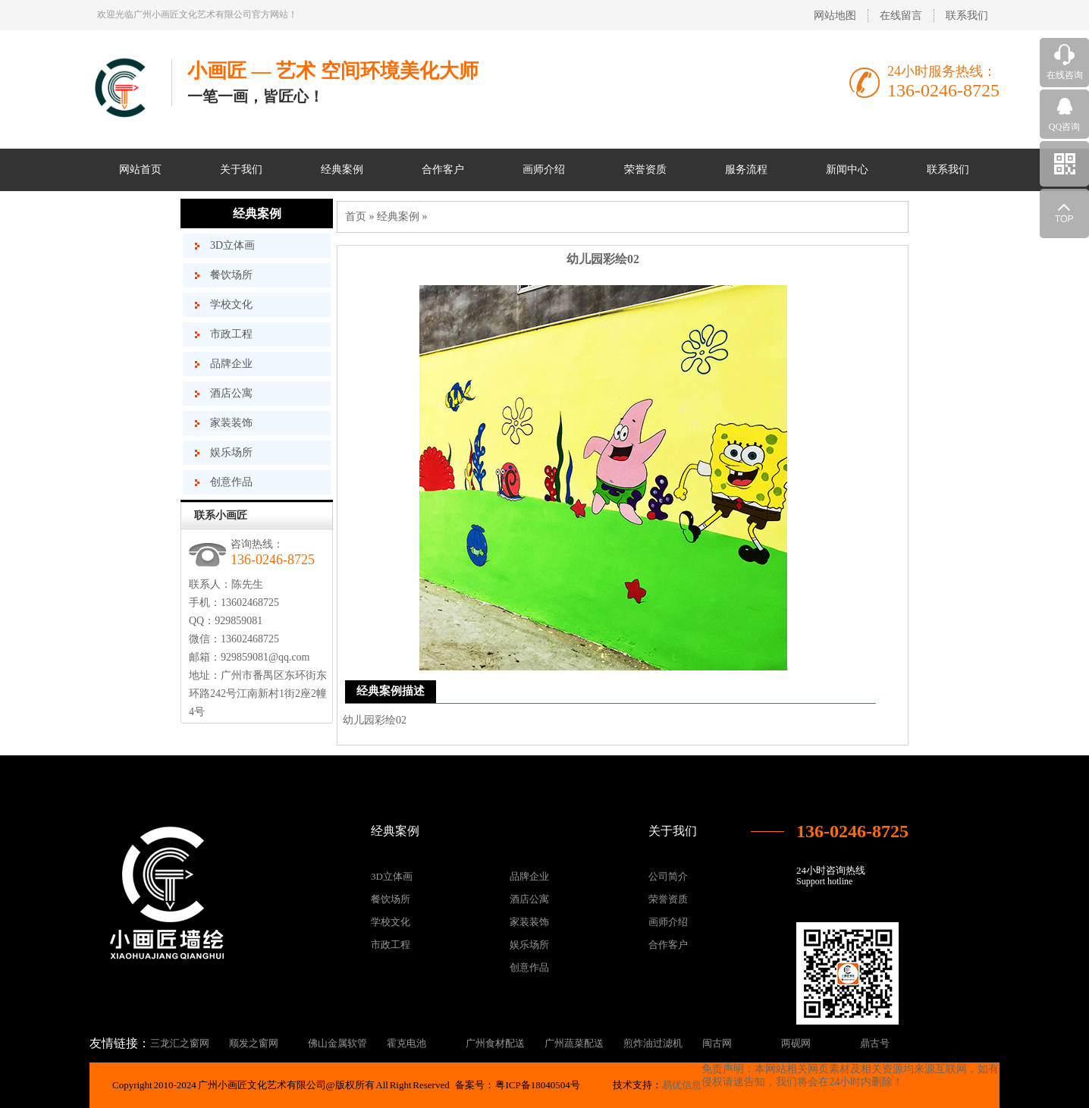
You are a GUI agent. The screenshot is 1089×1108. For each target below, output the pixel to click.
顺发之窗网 (253, 1043)
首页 (355, 216)
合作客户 (443, 169)
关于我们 (241, 169)
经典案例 (342, 169)
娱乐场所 (231, 452)
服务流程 (746, 169)
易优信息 (681, 1085)
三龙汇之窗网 (179, 1043)
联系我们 (967, 15)
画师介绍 (544, 169)
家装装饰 (231, 422)
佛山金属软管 (337, 1043)
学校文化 (231, 304)
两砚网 (796, 1043)
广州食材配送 (495, 1043)
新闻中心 (847, 169)
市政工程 (231, 334)
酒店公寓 (231, 393)
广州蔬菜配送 (574, 1043)
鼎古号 (875, 1043)
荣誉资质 (645, 169)
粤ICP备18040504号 (537, 1085)
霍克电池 (406, 1043)
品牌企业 (231, 363)
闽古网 (717, 1043)
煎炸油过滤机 (653, 1043)
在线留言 (901, 15)
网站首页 (140, 169)
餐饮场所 (231, 275)
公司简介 (668, 876)
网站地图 (835, 15)
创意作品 (231, 482)
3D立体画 (232, 245)
